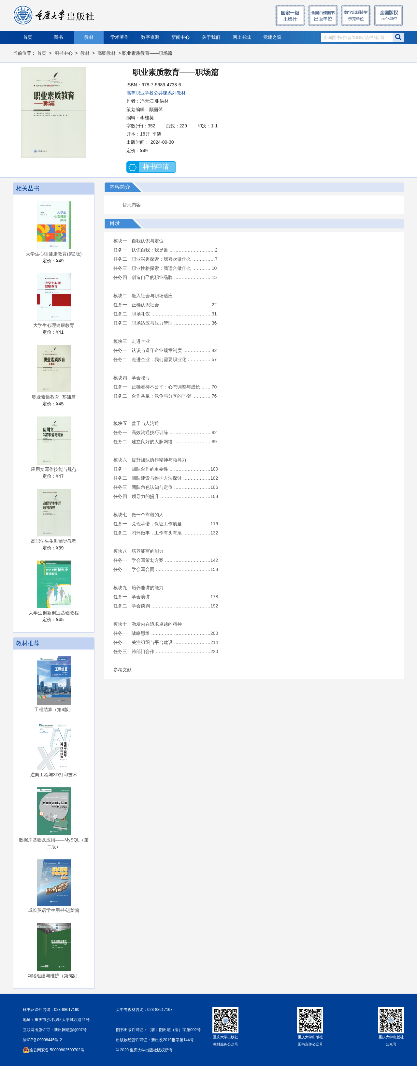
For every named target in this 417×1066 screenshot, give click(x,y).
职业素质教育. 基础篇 (54, 397)
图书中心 (63, 53)
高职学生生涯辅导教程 (54, 541)
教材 (88, 37)
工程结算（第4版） (53, 709)
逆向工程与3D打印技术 (53, 774)
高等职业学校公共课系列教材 (156, 92)
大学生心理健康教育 (53, 325)
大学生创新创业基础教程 (54, 612)
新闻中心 (180, 37)
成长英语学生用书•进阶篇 (54, 910)
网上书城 (242, 37)
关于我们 (211, 37)
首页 (27, 37)
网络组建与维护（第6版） (53, 975)
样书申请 (156, 166)
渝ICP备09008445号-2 (42, 1040)
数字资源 (150, 37)
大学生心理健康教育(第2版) (53, 253)
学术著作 (119, 37)
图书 (58, 37)
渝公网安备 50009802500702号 (56, 1050)
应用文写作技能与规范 (54, 469)
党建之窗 (272, 37)
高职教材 (106, 53)
